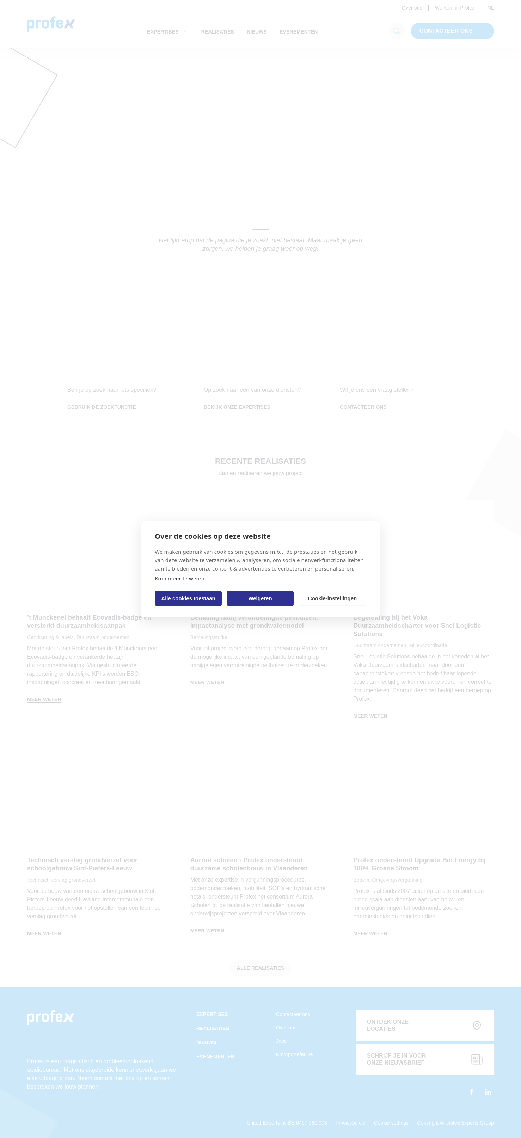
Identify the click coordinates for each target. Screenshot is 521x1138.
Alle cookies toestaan (188, 598)
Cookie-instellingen (332, 598)
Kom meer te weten (179, 578)
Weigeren (260, 598)
